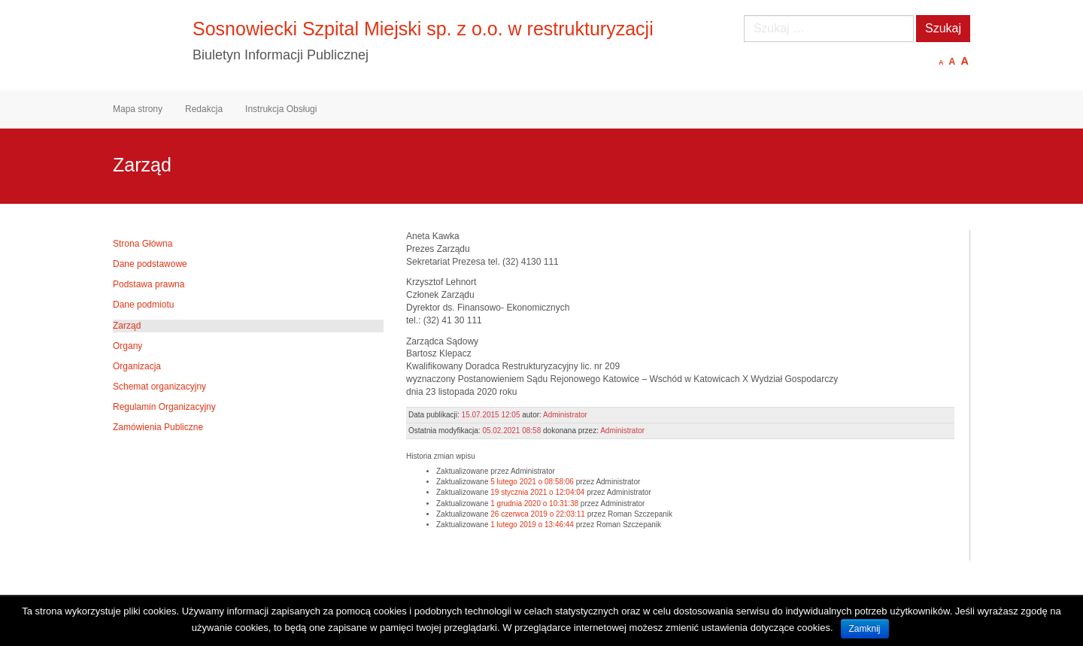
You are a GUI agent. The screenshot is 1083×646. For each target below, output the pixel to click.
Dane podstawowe (150, 264)
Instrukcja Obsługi (281, 109)
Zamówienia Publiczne (158, 427)
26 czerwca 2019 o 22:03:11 (537, 514)
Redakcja (204, 109)
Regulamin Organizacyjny (164, 407)
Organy (127, 346)
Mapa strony (137, 109)
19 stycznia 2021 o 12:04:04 (537, 492)
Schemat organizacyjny (159, 386)
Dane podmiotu (143, 304)
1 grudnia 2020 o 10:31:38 (534, 503)
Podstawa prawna (148, 284)
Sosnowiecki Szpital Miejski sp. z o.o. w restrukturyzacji (423, 28)
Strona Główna (142, 243)
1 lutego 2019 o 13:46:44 (532, 524)
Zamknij (865, 628)
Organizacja (137, 366)
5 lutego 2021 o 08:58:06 (532, 482)
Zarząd (127, 325)
